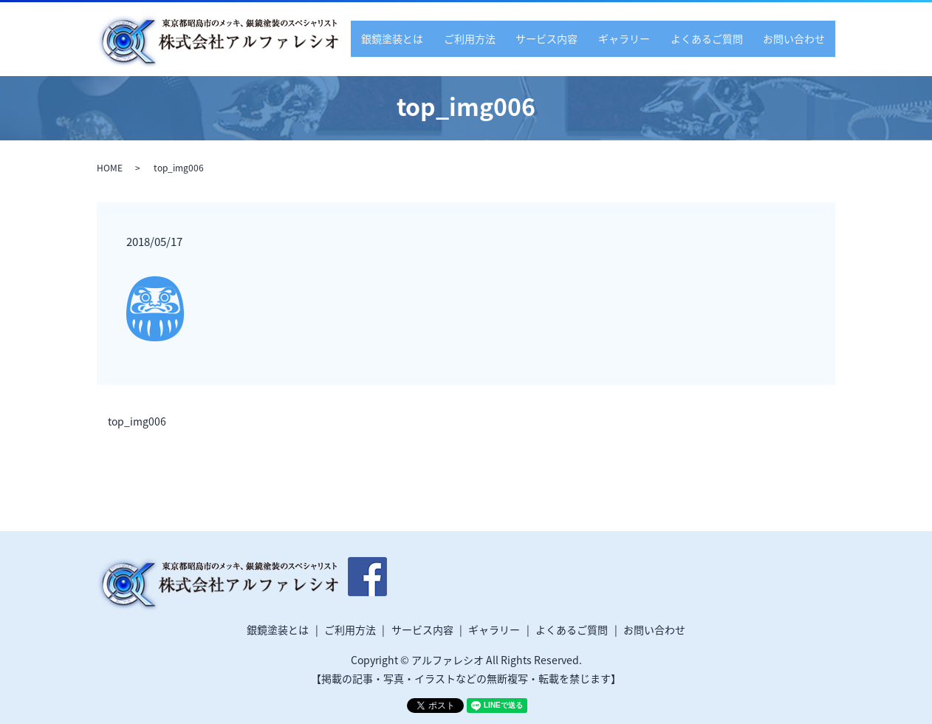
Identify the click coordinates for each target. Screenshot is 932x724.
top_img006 (137, 421)
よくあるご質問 (715, 37)
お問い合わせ (797, 37)
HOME (110, 167)
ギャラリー (639, 37)
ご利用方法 (496, 37)
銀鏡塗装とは (425, 37)
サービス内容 (567, 37)
